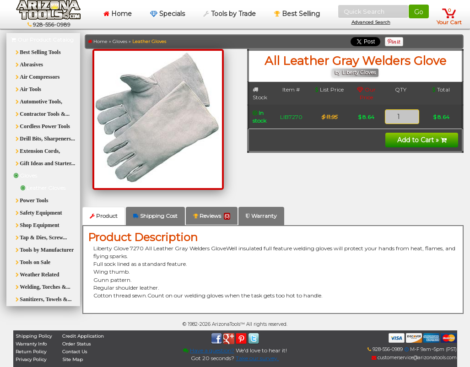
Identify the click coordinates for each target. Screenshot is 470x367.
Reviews (211, 216)
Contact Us (74, 352)
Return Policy (31, 352)
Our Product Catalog (42, 39)
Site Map (72, 359)
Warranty (261, 215)
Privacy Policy (31, 359)
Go (418, 12)
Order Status (76, 344)
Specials (167, 14)
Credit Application (83, 336)
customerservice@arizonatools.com (414, 358)
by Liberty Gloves (355, 73)
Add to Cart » (422, 140)
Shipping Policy (34, 336)
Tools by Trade (229, 14)
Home (117, 14)
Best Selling (297, 14)
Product (104, 215)
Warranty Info (31, 344)
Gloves (120, 41)
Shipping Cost (155, 215)
